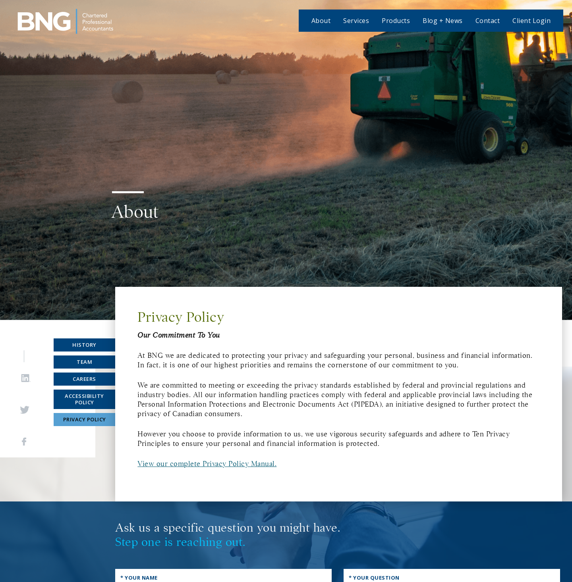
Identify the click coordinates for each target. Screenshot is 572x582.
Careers (84, 378)
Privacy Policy (84, 419)
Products (396, 20)
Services (356, 20)
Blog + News (443, 20)
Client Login (531, 20)
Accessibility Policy (84, 399)
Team (84, 361)
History (84, 344)
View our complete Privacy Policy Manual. (206, 463)
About (321, 20)
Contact (487, 20)
